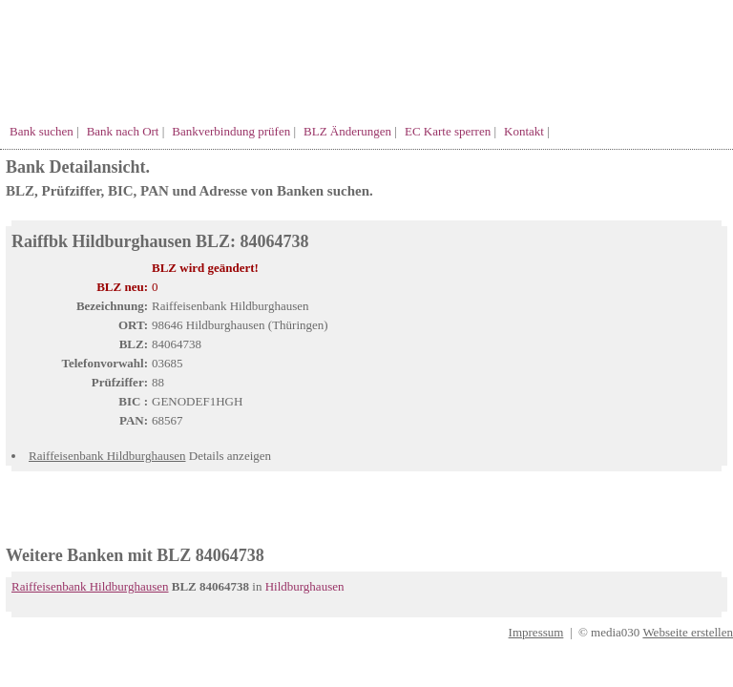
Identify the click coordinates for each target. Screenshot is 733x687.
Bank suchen (41, 131)
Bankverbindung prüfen (231, 131)
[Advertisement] (229, 515)
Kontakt (524, 131)
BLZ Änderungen (347, 131)
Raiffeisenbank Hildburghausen (107, 455)
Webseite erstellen (687, 632)
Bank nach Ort (123, 131)
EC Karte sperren (448, 131)
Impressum (536, 632)
